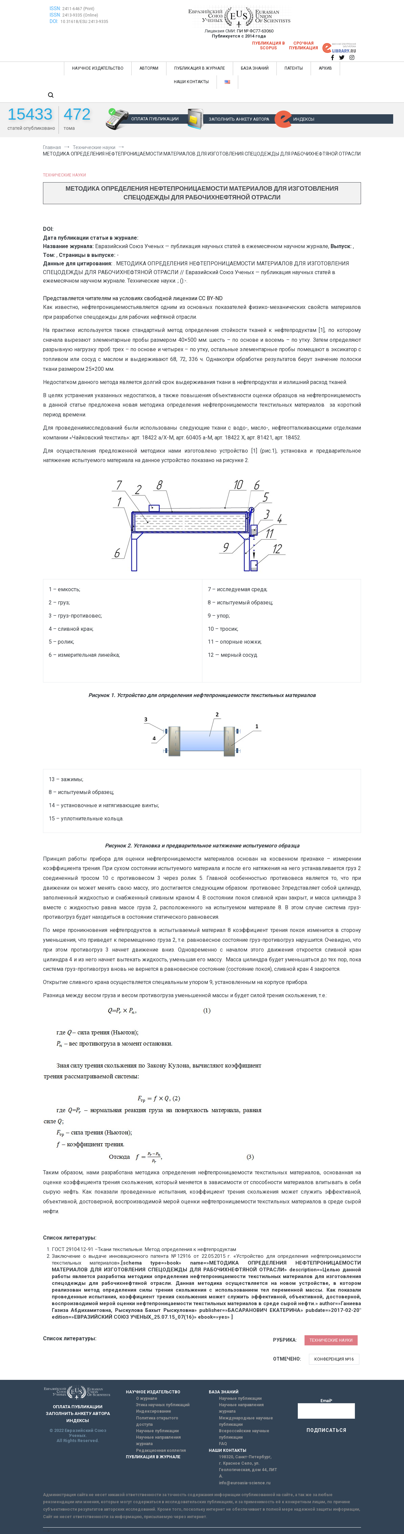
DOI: (54, 21)
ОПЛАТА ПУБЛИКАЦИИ (155, 118)
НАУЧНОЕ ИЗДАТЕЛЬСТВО (98, 68)
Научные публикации (157, 1431)
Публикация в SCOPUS (268, 45)
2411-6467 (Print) (78, 8)
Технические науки (64, 175)
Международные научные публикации (246, 1421)
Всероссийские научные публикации (244, 1434)
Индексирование (153, 1411)
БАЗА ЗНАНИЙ (255, 68)
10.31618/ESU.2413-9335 (84, 21)
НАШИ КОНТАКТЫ (191, 81)
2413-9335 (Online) (80, 15)
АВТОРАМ (148, 68)
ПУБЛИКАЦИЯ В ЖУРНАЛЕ (199, 68)
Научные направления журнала (158, 1440)
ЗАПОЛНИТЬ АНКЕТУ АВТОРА (239, 119)
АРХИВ (325, 68)
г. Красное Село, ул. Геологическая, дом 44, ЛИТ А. (248, 1470)
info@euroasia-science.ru (244, 1483)
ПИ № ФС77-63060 (255, 30)
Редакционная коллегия (161, 1450)
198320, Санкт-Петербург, (245, 1457)
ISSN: (55, 8)
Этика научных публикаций (162, 1405)
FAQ (223, 1443)
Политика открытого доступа (157, 1421)
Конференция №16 (334, 1359)
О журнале (146, 1398)
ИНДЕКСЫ (303, 119)
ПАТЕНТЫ (294, 68)
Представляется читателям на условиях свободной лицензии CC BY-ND (133, 298)
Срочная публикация (303, 45)
